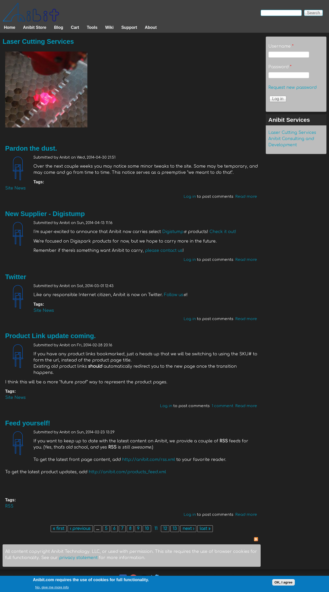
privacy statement (78, 557)
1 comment (222, 406)
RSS (9, 506)
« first (58, 528)
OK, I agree (284, 583)
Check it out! (222, 231)
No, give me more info (52, 588)
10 (147, 528)
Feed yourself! (27, 423)
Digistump (174, 231)
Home (9, 27)
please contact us (163, 250)
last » (205, 528)
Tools (92, 27)
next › (188, 528)
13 (175, 528)
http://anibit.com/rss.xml (148, 459)
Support (129, 27)
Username (281, 46)
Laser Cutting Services (38, 41)
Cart (75, 27)
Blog (58, 27)
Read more (246, 196)
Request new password (292, 87)
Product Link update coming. (50, 335)
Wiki (109, 27)
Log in (190, 196)
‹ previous (80, 528)
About (151, 27)
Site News (15, 188)
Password (279, 67)
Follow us (175, 295)
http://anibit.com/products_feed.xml (127, 472)
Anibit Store (34, 27)
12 (165, 528)
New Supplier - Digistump (45, 213)
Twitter (15, 276)
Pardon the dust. (31, 148)
